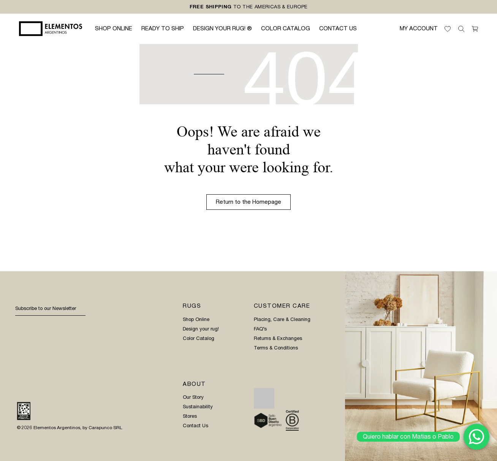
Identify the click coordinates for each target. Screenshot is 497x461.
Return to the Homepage (248, 201)
